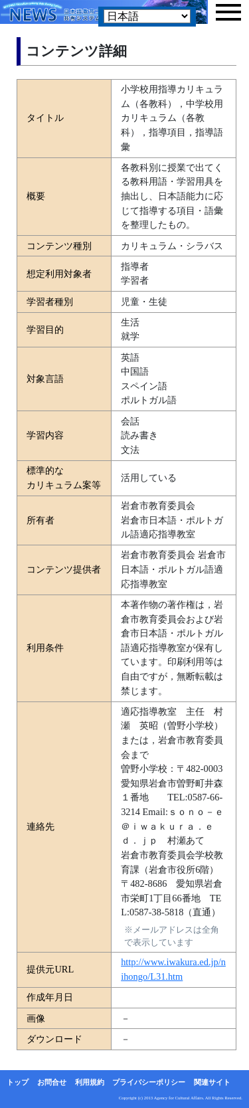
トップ (18, 1082)
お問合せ (51, 1082)
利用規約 (89, 1082)
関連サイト (212, 1082)
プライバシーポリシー (148, 1082)
